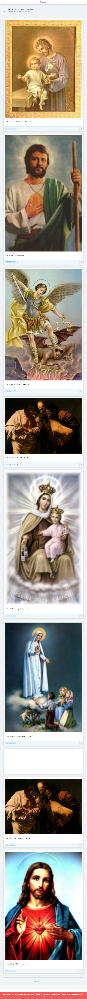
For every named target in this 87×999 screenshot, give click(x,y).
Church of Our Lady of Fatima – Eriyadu (19, 736)
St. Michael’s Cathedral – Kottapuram (18, 384)
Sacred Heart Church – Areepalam (17, 964)
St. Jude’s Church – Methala (15, 255)
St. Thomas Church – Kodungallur (17, 457)
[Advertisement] (16, 761)
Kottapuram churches (10, 128)
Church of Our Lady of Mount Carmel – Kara (20, 609)
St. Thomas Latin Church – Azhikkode (18, 838)
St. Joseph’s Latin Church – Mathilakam (19, 122)
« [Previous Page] (43, 981)
